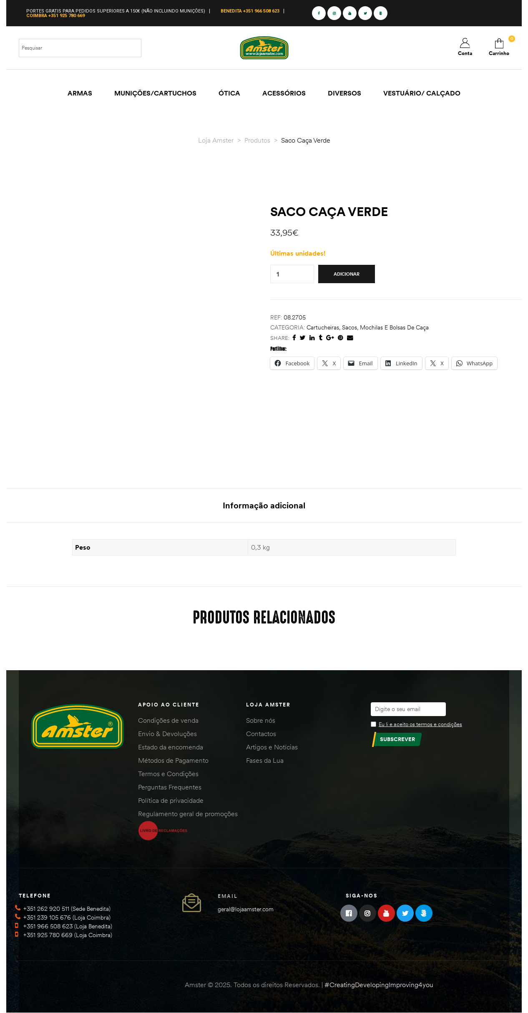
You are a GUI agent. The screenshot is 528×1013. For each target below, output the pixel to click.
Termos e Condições (168, 773)
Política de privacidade (171, 800)
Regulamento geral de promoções (188, 813)
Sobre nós (260, 720)
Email (228, 896)
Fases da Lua (265, 760)
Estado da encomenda (170, 747)
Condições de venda (168, 720)
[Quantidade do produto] (278, 274)
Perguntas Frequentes (169, 787)
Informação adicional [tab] (264, 505)
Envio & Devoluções (167, 733)
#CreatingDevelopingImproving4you (378, 984)
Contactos (261, 733)
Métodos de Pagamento (173, 760)
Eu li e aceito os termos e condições (420, 724)
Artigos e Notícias (272, 747)
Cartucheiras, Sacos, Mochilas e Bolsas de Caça (368, 327)
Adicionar (347, 274)
